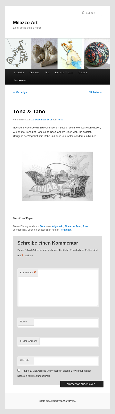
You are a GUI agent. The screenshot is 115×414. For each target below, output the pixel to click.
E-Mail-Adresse (28, 340)
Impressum (20, 80)
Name (23, 321)
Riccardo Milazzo (64, 72)
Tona (60, 119)
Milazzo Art (25, 22)
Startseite (19, 72)
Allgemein (57, 226)
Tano (78, 226)
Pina (47, 72)
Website (24, 360)
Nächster (95, 92)
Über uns (34, 72)
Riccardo (70, 226)
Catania (83, 72)
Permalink (65, 229)
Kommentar (28, 273)
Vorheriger (20, 92)
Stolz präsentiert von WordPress (57, 401)
